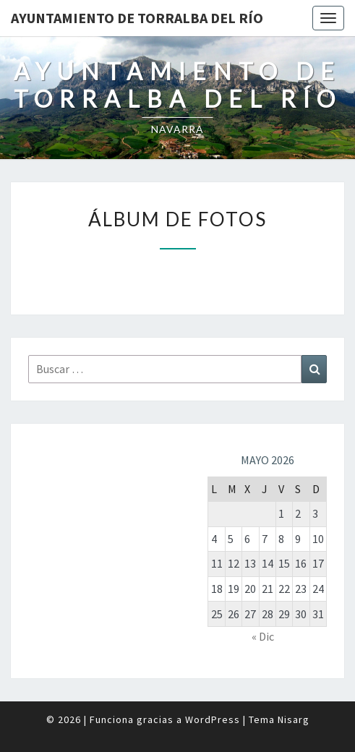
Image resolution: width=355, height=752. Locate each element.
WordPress (212, 719)
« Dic (263, 636)
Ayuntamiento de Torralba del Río (137, 18)
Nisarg (293, 719)
